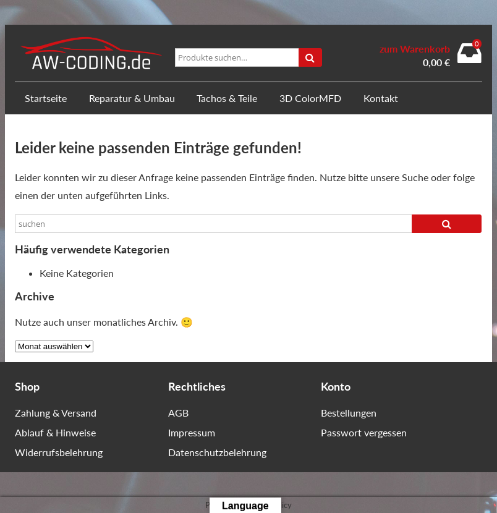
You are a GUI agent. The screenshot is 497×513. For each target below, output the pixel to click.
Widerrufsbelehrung (59, 452)
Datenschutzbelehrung (217, 452)
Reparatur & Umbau (132, 98)
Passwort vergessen (364, 432)
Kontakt (380, 98)
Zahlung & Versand (55, 412)
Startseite (46, 98)
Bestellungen (348, 412)
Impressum (191, 432)
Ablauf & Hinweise (55, 432)
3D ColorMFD (310, 98)
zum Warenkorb (415, 49)
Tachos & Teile (227, 98)
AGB (178, 412)
